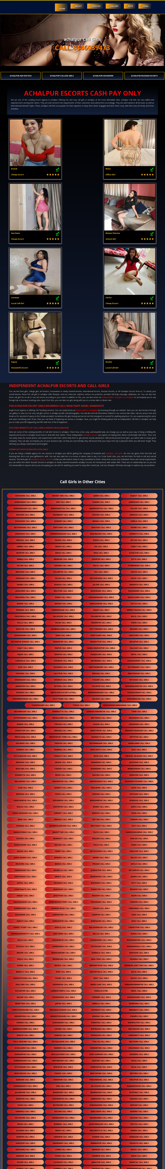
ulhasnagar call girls (139, 1052)
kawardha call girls (63, 855)
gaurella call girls (63, 741)
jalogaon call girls (101, 957)
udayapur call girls (63, 678)
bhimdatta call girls (63, 583)
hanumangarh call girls (101, 468)
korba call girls (25, 836)
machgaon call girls (139, 900)
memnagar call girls (63, 830)
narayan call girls (139, 646)
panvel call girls (63, 944)
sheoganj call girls (25, 1021)
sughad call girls (139, 1059)
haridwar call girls (63, 760)
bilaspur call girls (139, 513)
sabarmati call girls (139, 906)
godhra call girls (63, 437)
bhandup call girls (101, 1135)
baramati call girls (139, 881)
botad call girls (139, 411)
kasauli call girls (63, 456)
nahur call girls (25, 1147)
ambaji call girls (25, 430)
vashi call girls (25, 976)
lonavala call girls (25, 532)
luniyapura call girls (63, 786)
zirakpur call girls (25, 970)
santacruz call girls (63, 1135)
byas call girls (139, 621)
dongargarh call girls (139, 868)
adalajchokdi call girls (63, 925)
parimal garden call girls (63, 1090)
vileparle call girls (139, 963)
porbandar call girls (139, 437)
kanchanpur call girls (25, 671)
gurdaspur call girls (101, 938)
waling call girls (101, 646)
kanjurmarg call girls (101, 1141)
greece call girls (63, 748)
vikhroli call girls (101, 1147)
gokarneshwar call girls (25, 570)
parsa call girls (63, 665)
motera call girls (139, 944)
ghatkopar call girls (139, 1135)
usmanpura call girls (101, 919)
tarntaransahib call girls (25, 881)
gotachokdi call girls (101, 722)
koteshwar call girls (25, 938)
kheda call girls (101, 411)
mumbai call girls (25, 1116)
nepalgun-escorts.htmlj (63, 563)
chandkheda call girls (63, 868)
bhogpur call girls (63, 938)
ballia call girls (101, 805)
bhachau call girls (101, 398)
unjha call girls (25, 525)
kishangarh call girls (25, 506)
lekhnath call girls (101, 608)
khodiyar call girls (63, 951)
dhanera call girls (139, 925)
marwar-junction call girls (139, 836)
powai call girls (63, 1027)
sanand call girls (63, 392)
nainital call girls (139, 1033)
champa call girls (139, 887)
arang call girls (139, 1090)
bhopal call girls (63, 836)
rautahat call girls (101, 697)
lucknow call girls (63, 1033)
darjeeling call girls (101, 525)
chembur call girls (101, 1027)
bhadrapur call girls (63, 652)
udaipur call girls (25, 424)
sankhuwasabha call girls (139, 703)
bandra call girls (63, 729)
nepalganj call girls (25, 608)
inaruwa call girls (25, 633)
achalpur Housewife (103, 75)
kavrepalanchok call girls (63, 697)
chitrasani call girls (101, 817)
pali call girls (101, 443)
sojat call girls (25, 519)
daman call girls (101, 373)
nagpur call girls (101, 1040)
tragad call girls (101, 735)
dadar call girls (101, 779)
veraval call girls (25, 411)
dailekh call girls (101, 709)
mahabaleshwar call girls (63, 881)
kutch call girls (139, 475)
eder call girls (63, 843)
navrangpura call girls (139, 811)
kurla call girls (63, 1141)
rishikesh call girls (63, 1065)
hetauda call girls (139, 551)
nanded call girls (63, 919)
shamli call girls (25, 456)
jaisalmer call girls (25, 462)
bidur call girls (63, 646)
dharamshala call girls (139, 817)
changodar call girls (25, 741)
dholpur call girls (25, 500)
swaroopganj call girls (25, 849)
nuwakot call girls (63, 709)
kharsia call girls (101, 887)
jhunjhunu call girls (85, 1122)
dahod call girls (63, 411)
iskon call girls (139, 767)
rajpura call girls (101, 932)
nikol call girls (139, 862)
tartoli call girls (139, 995)
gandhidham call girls (63, 481)
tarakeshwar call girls (139, 563)
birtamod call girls (101, 589)
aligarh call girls (25, 1001)
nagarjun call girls (139, 589)
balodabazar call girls (101, 798)
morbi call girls (139, 398)
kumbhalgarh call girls (63, 500)
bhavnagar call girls (101, 405)
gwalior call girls (139, 722)
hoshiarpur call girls (63, 970)
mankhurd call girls (25, 1154)
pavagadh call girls (25, 392)
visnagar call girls (25, 449)
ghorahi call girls (63, 551)
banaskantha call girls (63, 379)
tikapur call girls (63, 614)
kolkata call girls (139, 1014)
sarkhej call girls (63, 906)
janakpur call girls (25, 557)
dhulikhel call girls (101, 659)
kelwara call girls (25, 735)
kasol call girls (139, 449)
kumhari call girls (25, 951)
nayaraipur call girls (25, 1078)
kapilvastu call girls (101, 621)
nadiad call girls (63, 475)
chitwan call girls (139, 665)
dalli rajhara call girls (139, 1046)
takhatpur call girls (139, 798)
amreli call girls (25, 417)
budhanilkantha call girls (139, 557)
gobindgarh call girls (25, 779)
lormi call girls (63, 1021)
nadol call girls (139, 1021)
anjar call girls (101, 481)
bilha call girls (139, 938)
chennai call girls (101, 1097)
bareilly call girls (25, 843)
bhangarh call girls (63, 963)
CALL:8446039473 (82, 47)
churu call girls (25, 1109)
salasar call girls (139, 519)
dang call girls (139, 684)
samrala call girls (101, 824)
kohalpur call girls (25, 602)
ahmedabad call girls (25, 373)
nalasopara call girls (63, 1052)
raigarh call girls (101, 1084)
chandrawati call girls (25, 957)
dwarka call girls (139, 830)
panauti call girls (63, 627)
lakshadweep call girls (139, 532)
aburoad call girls (63, 430)
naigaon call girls (63, 1116)
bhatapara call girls (101, 944)
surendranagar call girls (63, 405)
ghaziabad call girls (139, 919)
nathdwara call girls (25, 398)
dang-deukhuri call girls (25, 684)
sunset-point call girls (25, 798)
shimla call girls (139, 392)
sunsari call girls (101, 665)
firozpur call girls (139, 951)
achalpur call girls (114, 324)
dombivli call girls (63, 1040)
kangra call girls (139, 982)
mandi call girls (101, 729)
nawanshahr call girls (25, 773)
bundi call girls (63, 468)
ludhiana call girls (25, 1071)
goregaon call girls (101, 792)
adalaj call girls (63, 798)
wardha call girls (25, 1027)
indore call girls (25, 824)
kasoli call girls (139, 849)
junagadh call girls (25, 405)
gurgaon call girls (139, 1008)
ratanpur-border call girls (25, 513)
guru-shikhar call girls (101, 925)
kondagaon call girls (101, 1128)
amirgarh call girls (139, 1109)
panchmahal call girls (101, 951)
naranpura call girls (25, 887)
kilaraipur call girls (101, 1065)
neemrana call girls (25, 1059)
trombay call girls (63, 1154)
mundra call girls (25, 481)
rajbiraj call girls (63, 621)
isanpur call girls (101, 786)
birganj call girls (63, 602)
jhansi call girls (139, 748)
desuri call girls (25, 1033)
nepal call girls (139, 525)
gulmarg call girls (63, 538)
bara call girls (25, 690)
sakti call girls (101, 1103)
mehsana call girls (25, 443)
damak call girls (25, 595)
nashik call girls (25, 868)
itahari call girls (101, 551)
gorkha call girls (25, 621)
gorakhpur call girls (63, 792)
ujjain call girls (63, 1078)
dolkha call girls (25, 709)
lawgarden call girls (63, 894)
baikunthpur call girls (101, 836)
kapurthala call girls (101, 843)
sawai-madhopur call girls (101, 519)
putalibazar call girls (25, 627)
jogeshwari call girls (101, 1052)
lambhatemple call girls (63, 862)
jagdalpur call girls (101, 741)
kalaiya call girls (101, 570)
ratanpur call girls (139, 741)
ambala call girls (101, 875)
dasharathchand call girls (139, 652)
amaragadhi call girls (101, 652)
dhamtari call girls (101, 760)
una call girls (63, 957)
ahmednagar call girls (25, 932)
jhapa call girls (139, 678)
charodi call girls (139, 773)
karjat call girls (25, 767)
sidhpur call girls (63, 525)
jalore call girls (101, 456)
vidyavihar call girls (63, 1147)
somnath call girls (139, 405)
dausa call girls (25, 722)
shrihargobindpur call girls (139, 855)
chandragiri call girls (43, 576)
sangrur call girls (63, 1008)
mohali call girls (63, 1109)
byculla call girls (139, 1154)
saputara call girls (63, 398)
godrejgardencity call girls (25, 805)
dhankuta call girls (25, 646)
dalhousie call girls (63, 487)
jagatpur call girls (63, 767)
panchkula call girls (25, 487)
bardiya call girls (101, 684)
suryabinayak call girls (139, 570)
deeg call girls (139, 792)
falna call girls (63, 494)
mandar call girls (101, 1021)
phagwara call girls (101, 773)
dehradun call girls (101, 906)
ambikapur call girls (101, 1014)
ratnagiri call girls (63, 976)
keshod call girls (101, 386)
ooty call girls (139, 754)
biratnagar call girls (139, 544)
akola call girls (139, 735)
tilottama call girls (63, 570)
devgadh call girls (63, 754)
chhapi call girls (25, 1097)
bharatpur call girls (101, 513)
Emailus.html (101, 862)
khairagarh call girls (63, 989)
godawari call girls (139, 595)
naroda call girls (139, 1128)
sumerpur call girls (101, 494)
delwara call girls (63, 1046)
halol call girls (101, 437)
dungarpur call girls (25, 925)
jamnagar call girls (139, 373)
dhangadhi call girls (25, 551)
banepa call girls (63, 659)
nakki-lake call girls (101, 855)
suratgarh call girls (101, 506)
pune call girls (123, 1122)
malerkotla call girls (101, 1001)
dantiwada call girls (25, 748)
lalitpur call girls (63, 544)
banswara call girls (101, 462)
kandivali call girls (101, 894)
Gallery (112, 6)
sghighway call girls (63, 1014)
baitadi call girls (63, 716)
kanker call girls (101, 1008)
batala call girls (25, 1065)
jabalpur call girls (101, 1033)
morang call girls (25, 665)
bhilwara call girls (25, 468)
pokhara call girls (25, 544)
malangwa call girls (25, 652)
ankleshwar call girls (101, 475)
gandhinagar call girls (25, 379)
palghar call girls (101, 1078)
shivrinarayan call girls (139, 1040)
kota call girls (139, 430)
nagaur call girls (101, 767)
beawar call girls (139, 760)
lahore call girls (63, 900)
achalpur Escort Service (42, 330)
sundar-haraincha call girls (101, 583)
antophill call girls (101, 1154)
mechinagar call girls (25, 583)
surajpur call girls (25, 1014)
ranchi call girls (25, 906)
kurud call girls (139, 805)
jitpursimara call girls (25, 589)
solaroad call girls (25, 1128)
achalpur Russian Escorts (144, 75)
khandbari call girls (101, 640)
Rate (129, 6)
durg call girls (101, 1116)
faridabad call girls (139, 779)
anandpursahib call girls (63, 887)
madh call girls (63, 1001)
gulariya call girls (25, 614)
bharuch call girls (139, 456)
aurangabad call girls (101, 976)
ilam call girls (25, 659)
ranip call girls (63, 722)
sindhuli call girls (63, 690)
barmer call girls (101, 1071)
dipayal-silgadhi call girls (139, 627)
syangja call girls (25, 697)
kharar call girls (63, 1128)
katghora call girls (25, 989)
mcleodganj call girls (101, 449)
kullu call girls (25, 494)
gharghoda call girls (101, 748)
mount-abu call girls (63, 367)
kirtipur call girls (139, 608)
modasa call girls (139, 386)
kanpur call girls (25, 1008)
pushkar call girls (63, 532)
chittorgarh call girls (101, 500)
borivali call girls (139, 1065)
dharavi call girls (25, 1141)
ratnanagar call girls (101, 614)
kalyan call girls (63, 982)
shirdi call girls (139, 494)
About (73, 6)
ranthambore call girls (101, 538)
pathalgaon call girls (63, 913)
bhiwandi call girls (139, 1116)
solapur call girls (25, 1052)
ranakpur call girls (63, 513)
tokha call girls (81, 576)
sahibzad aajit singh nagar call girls (44, 1122)
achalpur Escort (90, 306)
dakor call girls (139, 443)
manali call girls (101, 392)
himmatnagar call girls (139, 481)
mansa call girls (63, 735)
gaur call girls (101, 627)
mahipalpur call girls (139, 894)
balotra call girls (63, 462)
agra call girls (139, 786)
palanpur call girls (63, 443)
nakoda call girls (139, 970)
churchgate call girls (25, 760)
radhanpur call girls (63, 811)
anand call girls (25, 475)
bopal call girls (25, 754)
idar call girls (25, 538)
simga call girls (25, 1090)
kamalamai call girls (139, 614)
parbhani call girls (63, 1097)
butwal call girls (63, 557)
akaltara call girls (101, 830)
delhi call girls (25, 811)
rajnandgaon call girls (139, 957)
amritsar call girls (63, 1059)
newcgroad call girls (25, 944)
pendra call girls (25, 894)
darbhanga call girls (63, 817)
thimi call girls (139, 583)
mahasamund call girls (63, 824)
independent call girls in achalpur (118, 268)
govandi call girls (139, 1147)
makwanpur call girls (101, 671)
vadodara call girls (25, 367)
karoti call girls (25, 792)
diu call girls (101, 417)
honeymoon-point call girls (63, 773)
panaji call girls (63, 1084)
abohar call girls (139, 976)
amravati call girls (101, 1109)
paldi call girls (101, 716)
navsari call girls (25, 386)
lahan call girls (101, 595)
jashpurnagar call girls (101, 995)
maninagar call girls (101, 963)
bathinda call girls (63, 1103)
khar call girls (25, 1135)
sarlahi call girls (139, 709)
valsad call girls (139, 379)
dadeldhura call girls (25, 716)
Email (145, 6)
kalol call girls (139, 487)
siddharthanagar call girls (139, 602)
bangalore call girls (139, 1103)
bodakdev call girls (101, 754)
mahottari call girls (63, 703)
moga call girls (25, 995)
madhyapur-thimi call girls (63, 608)
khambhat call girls (63, 386)
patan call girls (25, 437)
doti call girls (139, 697)
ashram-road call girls (63, 779)
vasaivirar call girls (25, 786)
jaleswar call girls (139, 633)
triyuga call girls (63, 595)
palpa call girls (101, 703)
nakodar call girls (139, 824)
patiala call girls (25, 817)
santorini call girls (63, 805)
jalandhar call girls (25, 963)
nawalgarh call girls (139, 468)
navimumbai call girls (101, 989)
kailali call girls (25, 678)
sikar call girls (63, 506)
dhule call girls (25, 830)
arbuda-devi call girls (63, 1071)
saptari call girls (101, 690)
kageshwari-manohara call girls (120, 576)
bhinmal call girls (63, 995)
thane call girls (63, 849)
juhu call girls (25, 1046)
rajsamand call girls (139, 462)
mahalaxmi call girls (63, 589)
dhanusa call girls (139, 671)
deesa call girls (63, 424)
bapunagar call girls (63, 932)
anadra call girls (139, 1078)
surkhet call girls (63, 684)
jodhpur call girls (101, 430)
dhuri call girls (101, 1046)
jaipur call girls (63, 875)
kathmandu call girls (139, 538)
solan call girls (63, 449)
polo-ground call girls (25, 913)
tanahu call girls (139, 690)
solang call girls (101, 1090)
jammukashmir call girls (25, 900)
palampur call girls (101, 487)
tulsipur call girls (101, 557)
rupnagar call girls (101, 900)
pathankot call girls (139, 1071)
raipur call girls (63, 519)
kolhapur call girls (25, 862)
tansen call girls (63, 640)
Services (92, 6)
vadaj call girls (139, 932)
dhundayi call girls (101, 881)
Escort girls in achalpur (86, 281)
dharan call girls (25, 563)
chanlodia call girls (139, 1084)
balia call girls (139, 843)
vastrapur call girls (25, 1084)
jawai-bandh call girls (25, 729)
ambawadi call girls (101, 970)
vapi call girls (63, 373)
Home (56, 8)
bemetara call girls (25, 875)
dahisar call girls (139, 989)
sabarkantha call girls (101, 379)
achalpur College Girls (62, 75)
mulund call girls (139, 1141)
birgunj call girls (101, 544)
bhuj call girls (101, 424)
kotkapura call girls (25, 1103)
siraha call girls (63, 633)
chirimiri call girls (101, 868)
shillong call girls (25, 855)
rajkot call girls (139, 367)
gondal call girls (25, 1040)
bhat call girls (101, 849)
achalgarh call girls (25, 919)
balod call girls (139, 729)
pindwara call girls (101, 1059)
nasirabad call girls (101, 532)
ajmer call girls (101, 367)
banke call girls (101, 678)
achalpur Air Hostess (21, 75)
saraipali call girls (25, 982)
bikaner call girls (139, 500)
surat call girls (139, 417)
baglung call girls (25, 640)
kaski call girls (139, 659)
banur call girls (139, 1097)
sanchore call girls (139, 506)
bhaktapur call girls (101, 602)
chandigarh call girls (101, 811)
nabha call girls (139, 1001)
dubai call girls (139, 716)
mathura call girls (139, 913)
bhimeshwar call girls (139, 640)
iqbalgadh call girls (101, 982)
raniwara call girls (139, 875)
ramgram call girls (101, 633)
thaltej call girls (101, 913)
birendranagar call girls (101, 563)
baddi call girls (139, 1027)
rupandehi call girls (63, 671)
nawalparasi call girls (25, 703)
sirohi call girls (63, 417)
